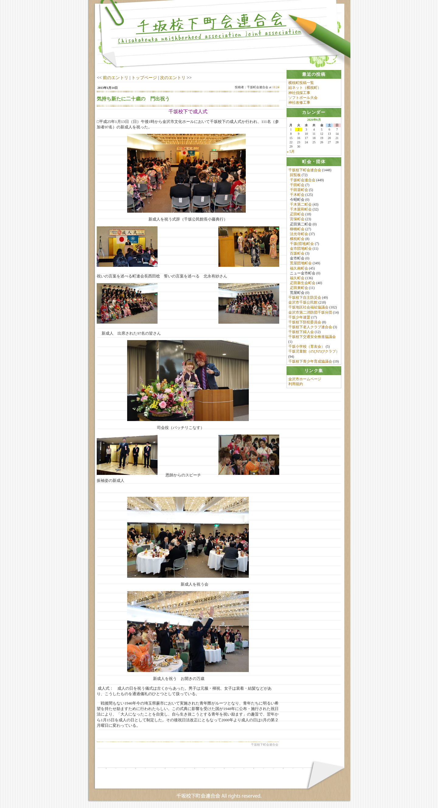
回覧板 (295, 175)
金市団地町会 (301, 249)
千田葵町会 (299, 190)
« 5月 (291, 152)
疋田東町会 (299, 288)
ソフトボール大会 (303, 97)
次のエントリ (173, 77)
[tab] (314, 74)
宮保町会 (297, 219)
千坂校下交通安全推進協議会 (312, 337)
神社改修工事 (299, 102)
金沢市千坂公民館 (303, 303)
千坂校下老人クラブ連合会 (310, 327)
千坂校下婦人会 (301, 332)
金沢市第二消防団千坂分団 (310, 313)
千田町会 (297, 185)
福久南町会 (299, 268)
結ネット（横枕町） (304, 87)
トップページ (144, 77)
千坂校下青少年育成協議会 (310, 362)
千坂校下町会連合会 (304, 170)
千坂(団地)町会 (302, 244)
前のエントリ (115, 77)
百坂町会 (297, 254)
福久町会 (297, 278)
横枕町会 (297, 239)
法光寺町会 (299, 234)
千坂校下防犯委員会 (304, 322)
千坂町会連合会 (302, 180)
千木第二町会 (301, 205)
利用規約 (295, 385)
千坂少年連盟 (299, 317)
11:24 (275, 87)
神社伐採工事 (299, 93)
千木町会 (297, 195)
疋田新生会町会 (302, 283)
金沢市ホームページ (304, 380)
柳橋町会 (297, 229)
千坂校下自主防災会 (304, 298)
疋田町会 (297, 215)
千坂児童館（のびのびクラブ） (313, 352)
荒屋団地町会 (301, 264)
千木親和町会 (301, 210)
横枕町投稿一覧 (301, 83)
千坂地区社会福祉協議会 (308, 308)
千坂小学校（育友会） (306, 347)
